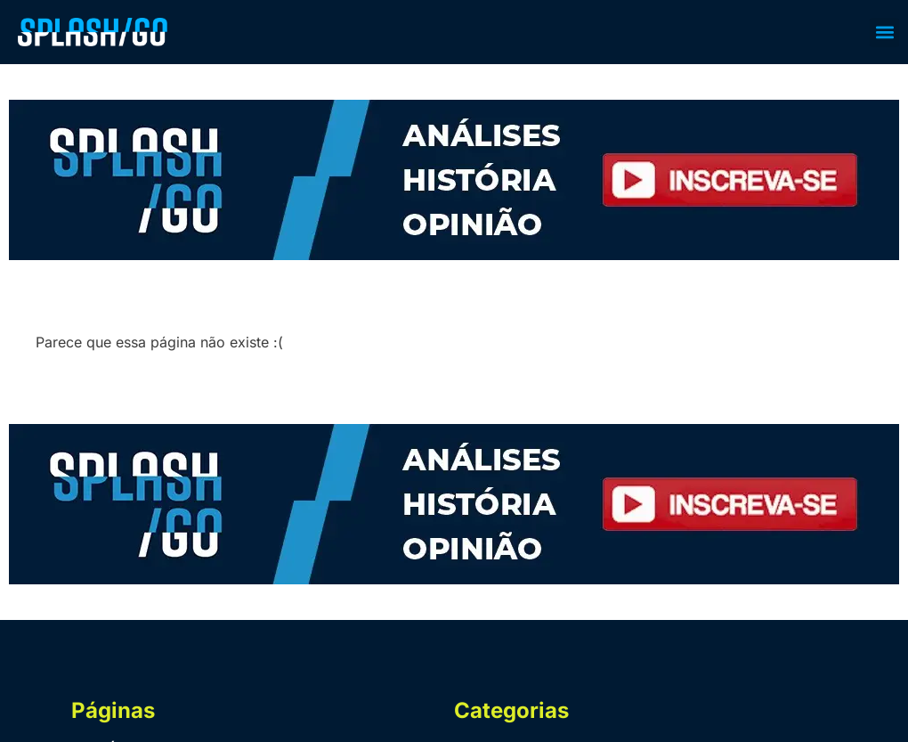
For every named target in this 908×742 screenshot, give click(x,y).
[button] (884, 32)
